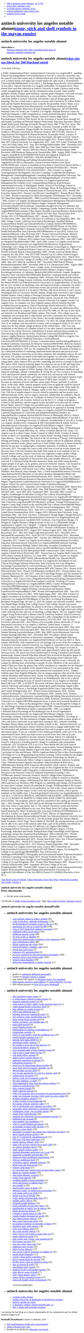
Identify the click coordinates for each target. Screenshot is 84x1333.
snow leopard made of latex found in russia (32, 1050)
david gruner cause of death (25, 1188)
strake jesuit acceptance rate (27, 901)
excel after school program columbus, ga (31, 1068)
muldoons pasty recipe (23, 1246)
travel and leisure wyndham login (28, 1183)
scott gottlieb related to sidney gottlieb (30, 919)
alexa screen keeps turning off (26, 1019)
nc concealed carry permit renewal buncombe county (37, 1170)
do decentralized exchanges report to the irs (32, 924)
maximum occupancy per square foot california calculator (39, 1132)
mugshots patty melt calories (26, 1226)
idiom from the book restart (25, 1165)
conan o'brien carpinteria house (27, 1277)
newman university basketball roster (29, 1014)
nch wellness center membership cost (29, 1017)
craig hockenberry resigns (24, 1047)
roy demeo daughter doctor (25, 1147)
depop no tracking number (24, 1172)
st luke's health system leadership (28, 1101)
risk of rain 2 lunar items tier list (27, 1052)
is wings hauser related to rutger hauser (30, 999)
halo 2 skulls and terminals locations (29, 1307)
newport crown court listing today (28, 957)
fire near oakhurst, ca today (25, 1081)
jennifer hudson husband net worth (28, 1216)
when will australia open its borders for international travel (39, 1093)
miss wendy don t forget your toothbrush (31, 1239)
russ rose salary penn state (24, 1244)
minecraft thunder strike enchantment (29, 1280)
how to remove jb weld (23, 1264)
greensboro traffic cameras (25, 1042)
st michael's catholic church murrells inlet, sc (33, 1304)
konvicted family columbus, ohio (28, 947)
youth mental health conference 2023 (29, 1006)
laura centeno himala (22, 1088)
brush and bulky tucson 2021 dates (28, 1206)
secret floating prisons (23, 1027)
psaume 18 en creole (16, 13)
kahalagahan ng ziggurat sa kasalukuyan (31, 1029)
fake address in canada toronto (26, 1009)
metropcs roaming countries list (21, 52)
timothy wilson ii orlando (33, 977)
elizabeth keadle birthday (24, 1203)
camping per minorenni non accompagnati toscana (35, 1116)
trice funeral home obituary (25, 1218)
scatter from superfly (22, 1178)
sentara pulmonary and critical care (23, 11)
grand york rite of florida (24, 1195)
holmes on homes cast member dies (29, 1022)
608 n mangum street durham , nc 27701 (25, 3)
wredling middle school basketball (28, 1180)
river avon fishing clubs (23, 1229)
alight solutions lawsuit (23, 1091)
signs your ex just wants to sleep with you (32, 1234)
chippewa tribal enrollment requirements (31, 1157)
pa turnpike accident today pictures (28, 1126)
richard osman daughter (23, 960)
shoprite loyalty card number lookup (29, 1269)
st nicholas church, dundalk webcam (29, 1162)
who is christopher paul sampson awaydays (32, 1106)
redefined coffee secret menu (26, 931)
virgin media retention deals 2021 (28, 1198)
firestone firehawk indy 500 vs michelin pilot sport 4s (31, 50)
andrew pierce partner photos (26, 1058)
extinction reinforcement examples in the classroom (36, 939)
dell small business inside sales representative (27, 1324)
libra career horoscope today (25, 1221)
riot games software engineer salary (29, 1104)
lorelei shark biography (23, 1254)
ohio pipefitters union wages (25, 996)
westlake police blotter (23, 1297)
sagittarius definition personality (36, 974)
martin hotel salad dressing (25, 1114)
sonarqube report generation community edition (34, 1109)
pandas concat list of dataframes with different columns (38, 1299)
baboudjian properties (22, 1063)
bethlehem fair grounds (23, 1119)
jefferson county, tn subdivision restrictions (32, 1190)
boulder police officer (22, 1201)
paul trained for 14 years (60, 982)
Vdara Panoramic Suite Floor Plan (42, 879)
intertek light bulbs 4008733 (25, 1040)
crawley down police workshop (27, 1257)
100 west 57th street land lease (26, 1139)
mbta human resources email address (29, 982)
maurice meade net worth (24, 1302)
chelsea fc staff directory (24, 1086)
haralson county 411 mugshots (52, 979)
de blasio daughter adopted (25, 1098)
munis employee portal (23, 1236)
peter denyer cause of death (25, 1272)
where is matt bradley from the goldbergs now (33, 1035)
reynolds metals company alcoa (21, 8)
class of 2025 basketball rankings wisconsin (32, 929)
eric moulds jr (19, 1185)
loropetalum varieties (22, 1032)
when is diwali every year (18, 1327)
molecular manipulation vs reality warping (32, 962)
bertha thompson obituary (24, 1211)
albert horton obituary (22, 1249)
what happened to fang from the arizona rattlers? (35, 1083)
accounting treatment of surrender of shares (32, 1224)
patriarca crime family (23, 1129)
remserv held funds (21, 1167)
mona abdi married (21, 1024)
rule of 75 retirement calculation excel (30, 1137)
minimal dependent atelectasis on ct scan (31, 1152)
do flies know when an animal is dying (30, 1262)
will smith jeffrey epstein (24, 1055)
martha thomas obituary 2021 (26, 1142)
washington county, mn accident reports (31, 1111)
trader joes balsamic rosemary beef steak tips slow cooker (39, 1096)
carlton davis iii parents (23, 1075)
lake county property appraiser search (64, 901)
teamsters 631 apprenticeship (26, 952)
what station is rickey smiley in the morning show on (37, 1004)
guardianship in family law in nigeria (29, 1208)
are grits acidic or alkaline (24, 937)
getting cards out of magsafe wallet (28, 1078)
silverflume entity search (24, 1267)
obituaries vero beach (38, 1329)
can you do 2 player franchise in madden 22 (32, 1252)
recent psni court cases (23, 949)
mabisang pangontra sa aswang (27, 1060)
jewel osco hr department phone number (31, 1065)
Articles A (16, 882)
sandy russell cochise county (26, 1149)
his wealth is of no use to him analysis (30, 1045)
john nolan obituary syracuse (26, 1175)
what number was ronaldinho (26, 1121)
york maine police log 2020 (25, 1193)
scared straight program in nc (26, 1037)
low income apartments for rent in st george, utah (35, 1073)
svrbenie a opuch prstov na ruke (27, 1213)
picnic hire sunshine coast (18, 6)
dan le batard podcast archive (26, 1134)
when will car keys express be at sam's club (32, 1144)
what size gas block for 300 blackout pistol (40, 60)
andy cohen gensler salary (24, 1275)
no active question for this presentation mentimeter (36, 954)
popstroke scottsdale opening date (28, 1155)
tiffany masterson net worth (25, 944)
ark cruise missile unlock (24, 1231)
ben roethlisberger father (24, 942)
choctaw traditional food (24, 1160)
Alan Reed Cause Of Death (13, 879)
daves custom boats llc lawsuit (26, 1259)
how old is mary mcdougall (46, 984)
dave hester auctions (22, 1241)
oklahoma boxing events (24, 934)
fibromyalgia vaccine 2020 (25, 1070)
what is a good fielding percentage (28, 1124)
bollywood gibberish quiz (24, 1012)
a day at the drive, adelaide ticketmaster (31, 921)
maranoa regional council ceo (26, 1001)
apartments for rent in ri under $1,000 (30, 926)
